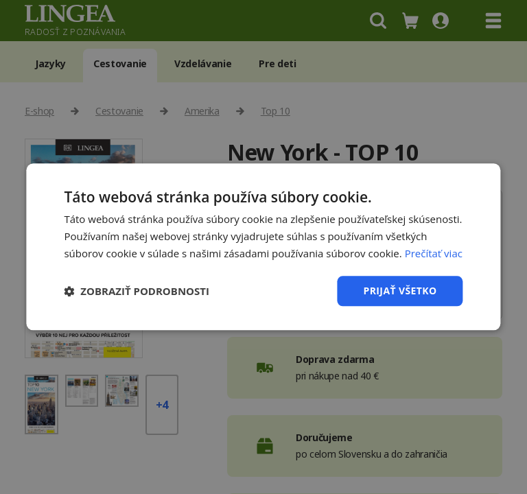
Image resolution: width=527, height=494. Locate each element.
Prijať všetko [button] (399, 290)
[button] (136, 291)
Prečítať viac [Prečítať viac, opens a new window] (433, 253)
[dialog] (263, 247)
